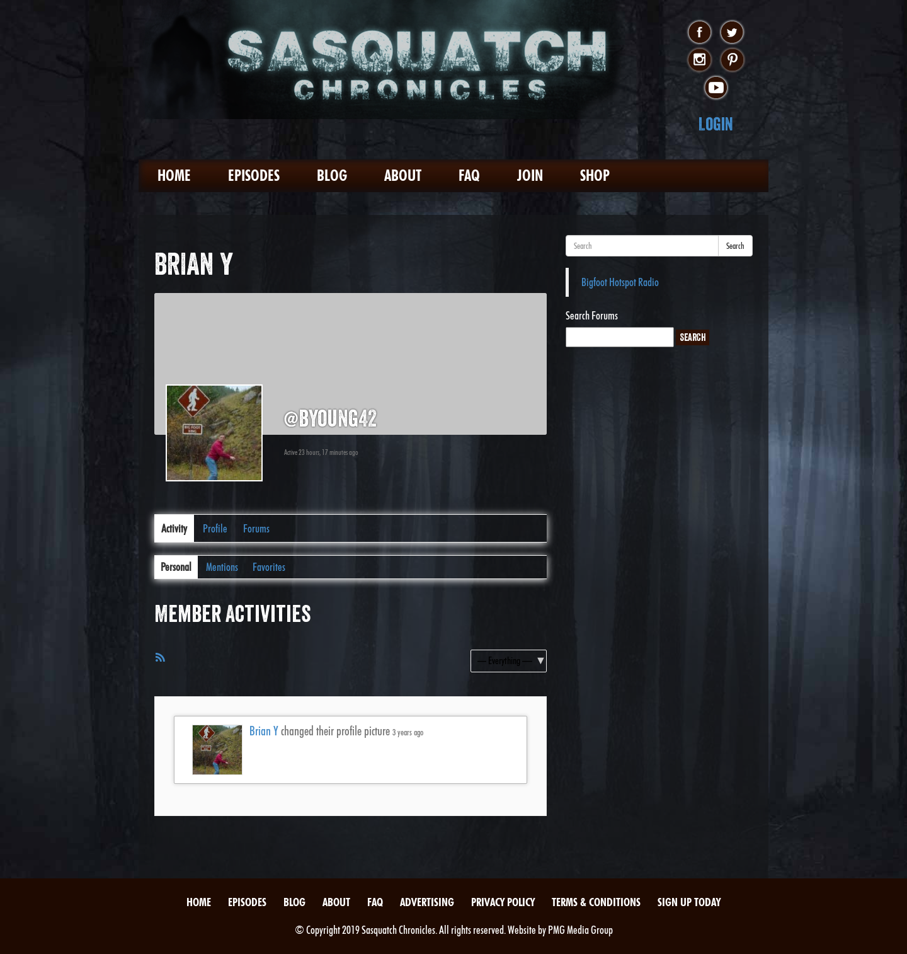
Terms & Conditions (596, 902)
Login (716, 124)
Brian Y (263, 730)
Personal (176, 566)
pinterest (732, 60)
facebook (699, 33)
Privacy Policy (503, 902)
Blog (332, 175)
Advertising (427, 902)
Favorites (269, 566)
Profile (215, 528)
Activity (174, 528)
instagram (699, 60)
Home (174, 175)
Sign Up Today (689, 902)
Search (735, 246)
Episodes (254, 175)
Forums (256, 528)
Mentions (222, 566)
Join (530, 175)
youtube (715, 88)
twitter (732, 33)
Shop (595, 175)
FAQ (469, 175)
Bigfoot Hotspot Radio (620, 282)
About (402, 175)
